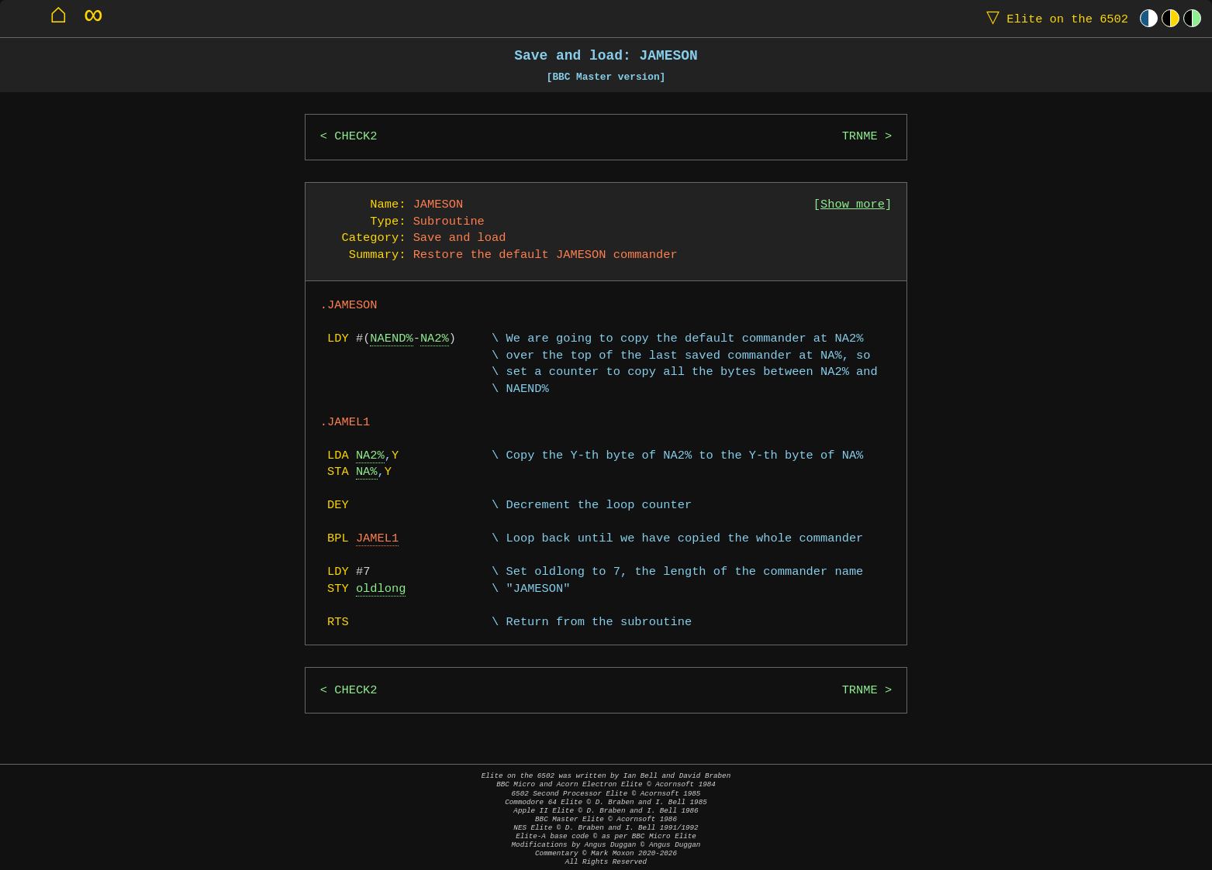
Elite (1053, 18)
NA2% (434, 339)
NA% (367, 472)
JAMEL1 (377, 539)
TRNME (860, 137)
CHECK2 (355, 137)
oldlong (381, 589)
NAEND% (391, 339)
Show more (852, 205)
